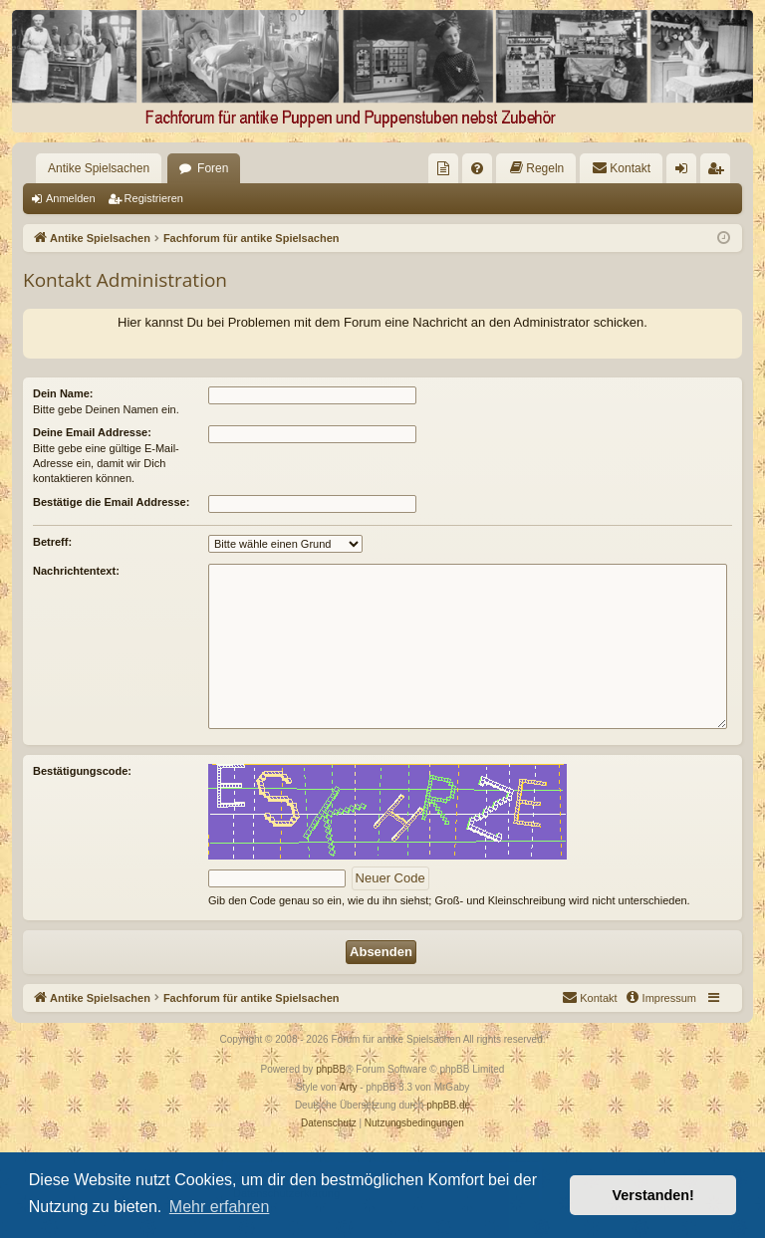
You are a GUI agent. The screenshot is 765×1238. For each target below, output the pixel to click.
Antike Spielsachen (98, 168)
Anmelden (71, 198)
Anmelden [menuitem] (685, 172)
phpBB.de (448, 1105)
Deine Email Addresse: (92, 432)
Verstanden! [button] (653, 1195)
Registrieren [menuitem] (719, 172)
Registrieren (154, 198)
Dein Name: (63, 393)
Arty (349, 1087)
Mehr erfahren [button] (219, 1206)
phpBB (331, 1069)
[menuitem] (443, 168)
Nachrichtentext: (76, 571)
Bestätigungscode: (82, 771)
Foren (212, 168)
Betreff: (52, 542)
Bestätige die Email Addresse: (111, 502)
